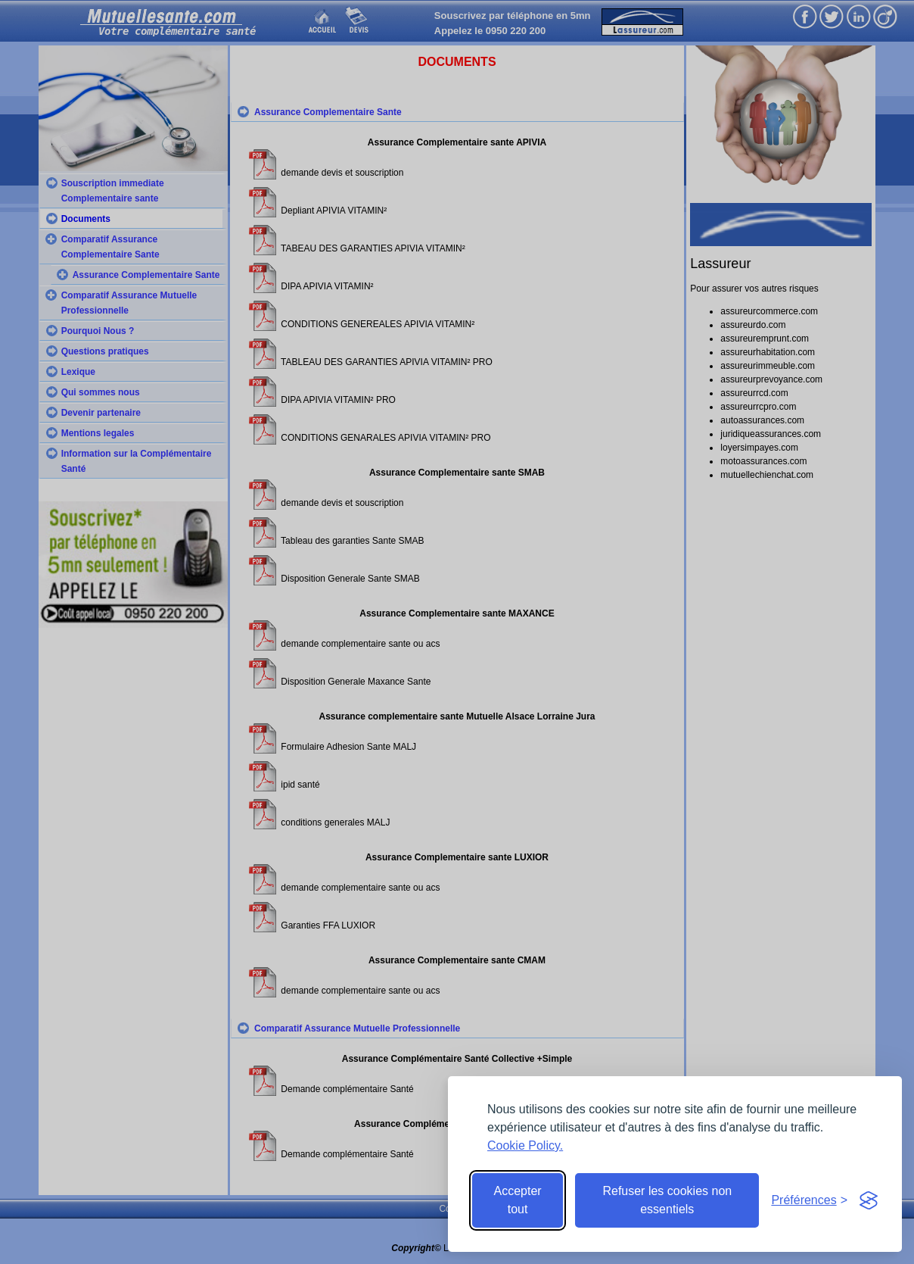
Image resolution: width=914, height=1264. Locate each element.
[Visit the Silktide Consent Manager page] (869, 1200)
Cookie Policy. (525, 1145)
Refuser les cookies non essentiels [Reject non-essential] (667, 1200)
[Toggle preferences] (809, 1200)
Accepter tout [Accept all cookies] (518, 1200)
